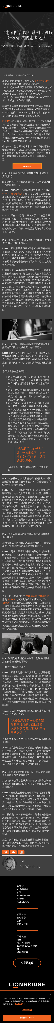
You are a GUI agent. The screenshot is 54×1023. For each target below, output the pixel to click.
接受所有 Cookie (27, 1017)
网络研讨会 (22, 923)
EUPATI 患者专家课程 (13, 193)
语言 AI (20, 886)
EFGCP (11, 599)
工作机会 (21, 936)
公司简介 (21, 914)
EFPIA (6, 602)
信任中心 (21, 917)
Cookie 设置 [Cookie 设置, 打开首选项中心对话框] (27, 1009)
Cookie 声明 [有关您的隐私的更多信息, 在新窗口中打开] (20, 1004)
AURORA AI (23, 901)
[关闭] (50, 994)
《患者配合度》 (42, 80)
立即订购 (27, 963)
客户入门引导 (23, 942)
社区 (19, 939)
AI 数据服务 (23, 889)
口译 (19, 892)
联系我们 (27, 166)
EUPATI (6, 121)
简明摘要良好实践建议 (37, 596)
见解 (19, 920)
